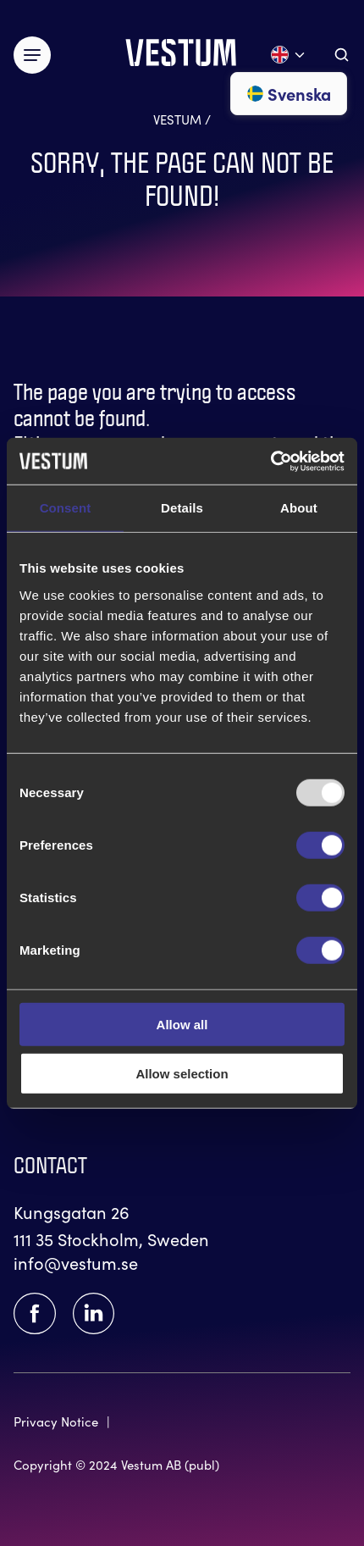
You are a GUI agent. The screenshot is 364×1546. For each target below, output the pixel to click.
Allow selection (181, 1074)
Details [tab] (182, 508)
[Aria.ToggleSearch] (341, 55)
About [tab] (298, 508)
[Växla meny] (32, 55)
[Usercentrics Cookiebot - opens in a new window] (270, 461)
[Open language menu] (288, 55)
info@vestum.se (76, 1262)
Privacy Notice (56, 1421)
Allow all (182, 1024)
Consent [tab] (65, 508)
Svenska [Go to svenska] (288, 93)
